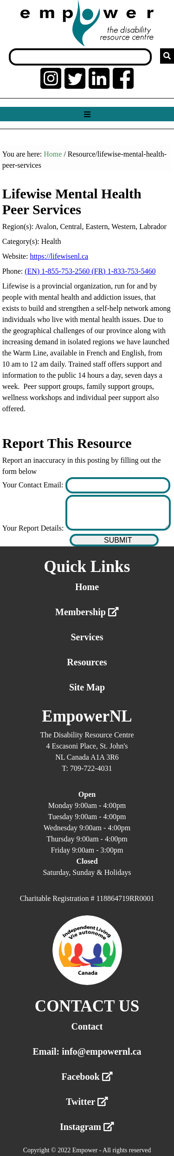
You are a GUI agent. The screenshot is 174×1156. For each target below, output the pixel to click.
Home (53, 154)
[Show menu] (87, 114)
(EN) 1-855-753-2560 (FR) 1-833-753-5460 (90, 271)
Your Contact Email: (33, 485)
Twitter (87, 1102)
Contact (87, 1026)
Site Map (87, 687)
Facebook (86, 1076)
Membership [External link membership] (87, 612)
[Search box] (80, 57)
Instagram (87, 1127)
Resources (87, 662)
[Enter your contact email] (117, 485)
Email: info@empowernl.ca (86, 1051)
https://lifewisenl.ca (59, 256)
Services (87, 637)
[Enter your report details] (117, 513)
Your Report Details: (34, 528)
